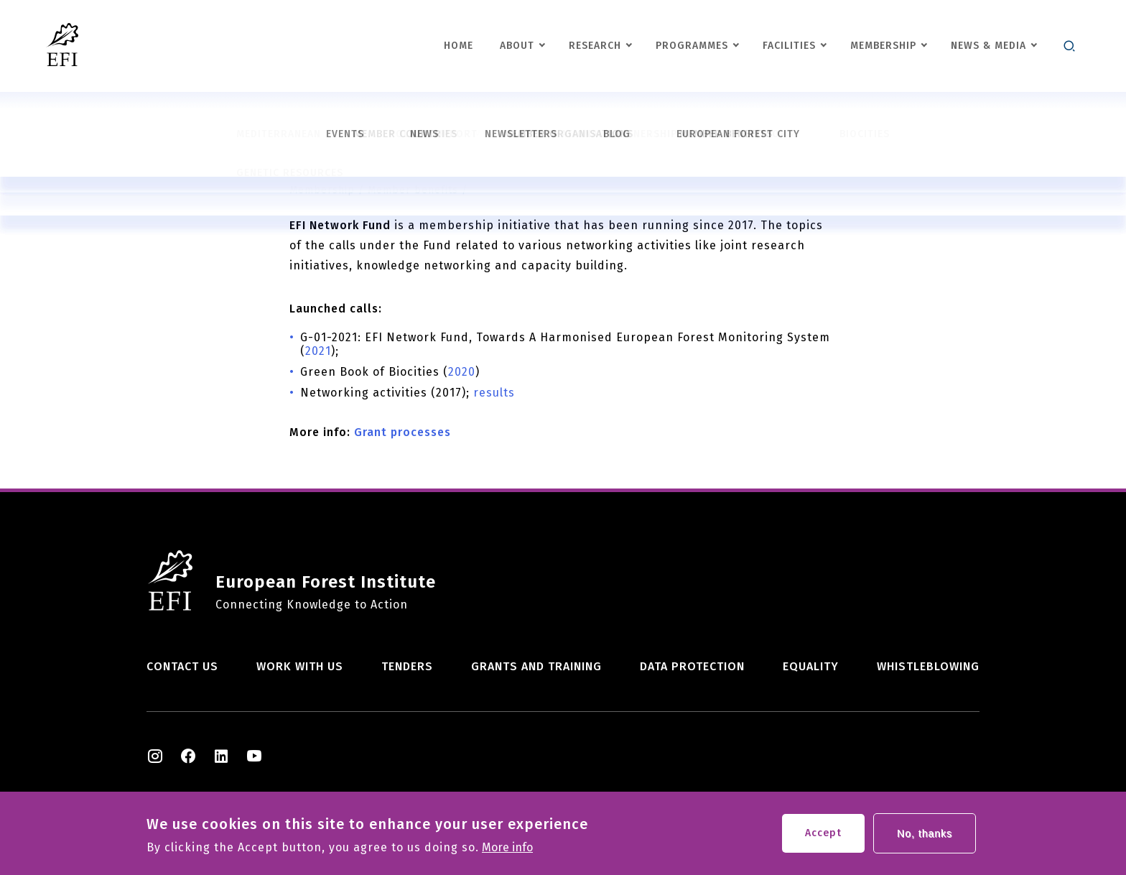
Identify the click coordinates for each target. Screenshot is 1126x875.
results (494, 392)
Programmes (692, 46)
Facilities (789, 46)
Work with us (299, 666)
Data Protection (692, 666)
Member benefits (413, 190)
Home (458, 46)
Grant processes (402, 432)
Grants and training (536, 666)
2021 (318, 351)
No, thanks (924, 837)
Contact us (182, 666)
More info (507, 851)
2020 (461, 372)
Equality (811, 666)
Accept (823, 836)
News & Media (988, 46)
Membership (883, 46)
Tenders (407, 666)
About (517, 46)
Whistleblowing (928, 666)
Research (595, 46)
